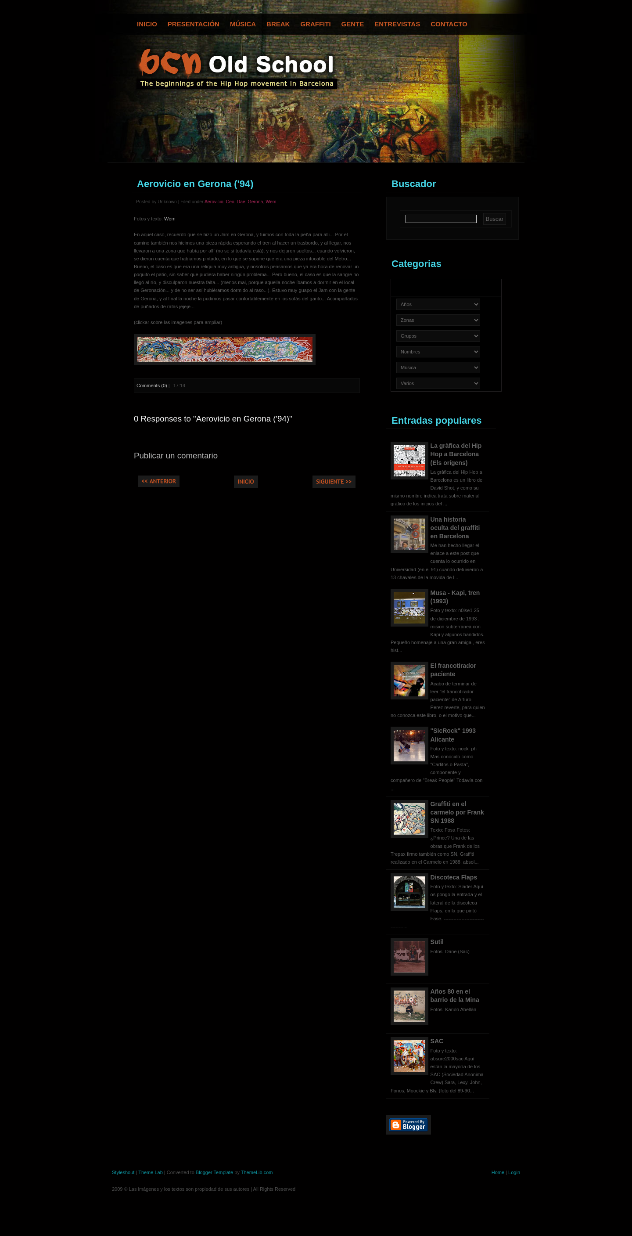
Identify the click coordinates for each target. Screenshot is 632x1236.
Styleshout (123, 1172)
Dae (241, 201)
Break (278, 24)
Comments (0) (151, 385)
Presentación (193, 24)
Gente (352, 24)
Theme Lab (150, 1172)
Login (514, 1172)
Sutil (437, 941)
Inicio (147, 24)
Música (243, 24)
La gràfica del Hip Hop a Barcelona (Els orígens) (456, 454)
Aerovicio (214, 201)
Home (498, 1172)
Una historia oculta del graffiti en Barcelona (455, 528)
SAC (437, 1041)
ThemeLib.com (257, 1172)
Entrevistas (397, 24)
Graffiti (315, 24)
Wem (271, 201)
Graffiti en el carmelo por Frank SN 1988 (457, 812)
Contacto (449, 24)
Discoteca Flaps (454, 877)
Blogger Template (214, 1172)
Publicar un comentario (176, 455)
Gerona (255, 201)
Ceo (230, 201)
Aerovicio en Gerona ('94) (195, 183)
